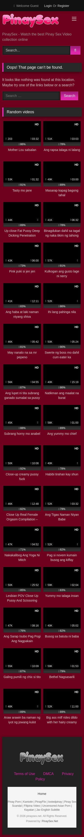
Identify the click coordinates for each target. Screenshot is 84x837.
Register (63, 6)
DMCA (48, 774)
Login (48, 6)
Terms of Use (24, 774)
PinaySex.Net (50, 821)
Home (42, 794)
